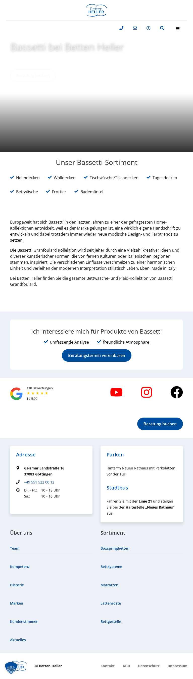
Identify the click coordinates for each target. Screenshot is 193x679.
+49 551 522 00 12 (39, 482)
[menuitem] (51, 548)
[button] (33, 75)
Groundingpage (29, 505)
